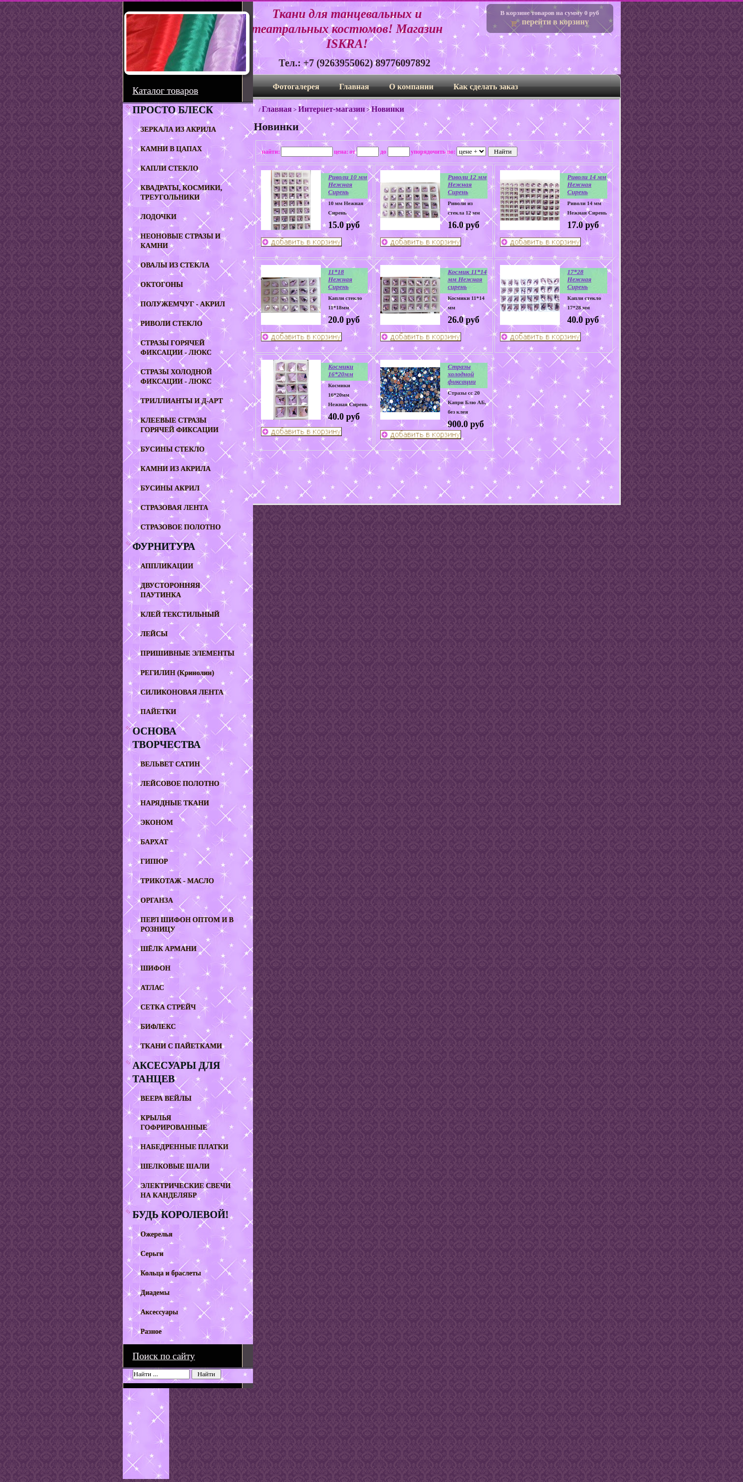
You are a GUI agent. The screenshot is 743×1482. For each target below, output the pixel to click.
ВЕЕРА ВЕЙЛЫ (166, 1098)
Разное (151, 1331)
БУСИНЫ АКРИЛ (170, 488)
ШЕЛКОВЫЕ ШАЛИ (175, 1166)
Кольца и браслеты (171, 1273)
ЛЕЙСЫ (154, 634)
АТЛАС (152, 987)
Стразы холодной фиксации (462, 374)
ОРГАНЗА (157, 900)
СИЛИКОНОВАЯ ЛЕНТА (182, 692)
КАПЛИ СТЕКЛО (170, 168)
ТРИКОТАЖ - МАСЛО (177, 881)
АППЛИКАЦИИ (167, 566)
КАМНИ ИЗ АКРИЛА (176, 469)
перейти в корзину (555, 21)
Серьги (152, 1253)
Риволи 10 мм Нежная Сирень (347, 184)
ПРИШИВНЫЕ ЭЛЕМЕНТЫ (188, 653)
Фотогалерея (296, 86)
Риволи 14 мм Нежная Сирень (586, 184)
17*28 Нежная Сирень (579, 279)
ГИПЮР (154, 861)
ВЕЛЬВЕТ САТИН (170, 764)
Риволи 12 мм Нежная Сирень (467, 184)
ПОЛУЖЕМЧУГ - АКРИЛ (183, 304)
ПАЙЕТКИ (159, 712)
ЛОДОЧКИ (159, 217)
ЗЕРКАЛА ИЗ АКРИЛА (179, 129)
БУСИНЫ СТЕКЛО (173, 449)
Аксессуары (159, 1312)
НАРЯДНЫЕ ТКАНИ (175, 803)
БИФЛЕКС (158, 1026)
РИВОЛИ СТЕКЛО (172, 323)
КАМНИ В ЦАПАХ (171, 149)
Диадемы (155, 1292)
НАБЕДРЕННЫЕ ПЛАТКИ (185, 1147)
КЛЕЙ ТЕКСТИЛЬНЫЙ (180, 614)
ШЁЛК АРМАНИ (169, 949)
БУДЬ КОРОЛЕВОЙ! (181, 1214)
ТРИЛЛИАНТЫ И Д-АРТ (182, 401)
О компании (411, 86)
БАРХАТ (154, 842)
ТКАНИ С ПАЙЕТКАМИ (181, 1046)
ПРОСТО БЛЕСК (173, 109)
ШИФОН (156, 968)
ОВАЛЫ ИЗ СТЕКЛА (175, 265)
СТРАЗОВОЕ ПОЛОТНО (181, 527)
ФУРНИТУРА (164, 546)
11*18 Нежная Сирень (340, 279)
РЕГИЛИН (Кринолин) (178, 673)
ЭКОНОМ (157, 822)
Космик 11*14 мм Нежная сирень (467, 279)
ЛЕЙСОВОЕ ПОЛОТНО (180, 783)
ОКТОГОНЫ (162, 284)
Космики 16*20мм (341, 370)
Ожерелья (157, 1234)
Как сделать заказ (486, 86)
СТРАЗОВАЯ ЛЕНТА (175, 507)
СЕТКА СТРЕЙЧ (168, 1007)
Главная (354, 86)
